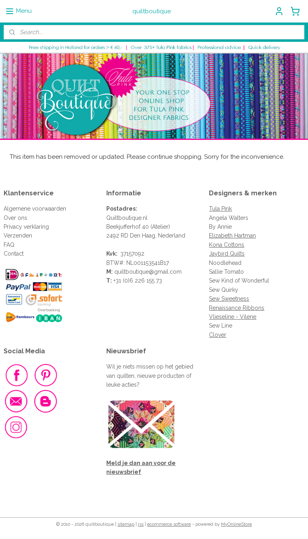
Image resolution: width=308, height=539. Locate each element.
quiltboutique (131, 271)
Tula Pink (220, 208)
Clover (217, 335)
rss (141, 524)
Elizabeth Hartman (232, 235)
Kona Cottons (226, 245)
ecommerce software (169, 524)
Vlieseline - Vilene (232, 317)
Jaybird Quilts (227, 253)
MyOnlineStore (236, 524)
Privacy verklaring (26, 226)
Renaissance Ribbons (236, 308)
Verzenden (18, 235)
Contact (14, 253)
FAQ (9, 245)
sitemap (126, 524)
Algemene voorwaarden (35, 208)
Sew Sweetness (229, 298)
